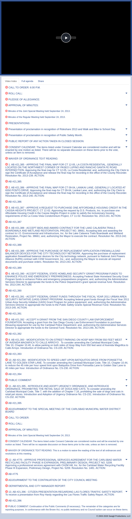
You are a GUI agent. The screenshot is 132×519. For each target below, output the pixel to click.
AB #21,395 (13, 403)
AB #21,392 (13, 333)
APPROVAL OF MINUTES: (22, 105)
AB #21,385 (13, 181)
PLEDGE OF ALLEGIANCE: (22, 99)
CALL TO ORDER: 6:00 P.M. (22, 87)
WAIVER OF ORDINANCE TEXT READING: (31, 158)
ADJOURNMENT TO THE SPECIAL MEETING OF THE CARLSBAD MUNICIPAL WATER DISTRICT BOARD (63, 410)
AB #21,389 (13, 267)
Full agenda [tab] (27, 81)
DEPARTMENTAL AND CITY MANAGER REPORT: (35, 486)
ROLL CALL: (14, 93)
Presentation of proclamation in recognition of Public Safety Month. (44, 135)
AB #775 (11, 474)
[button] (126, 94)
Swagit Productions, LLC (120, 516)
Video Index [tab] (11, 81)
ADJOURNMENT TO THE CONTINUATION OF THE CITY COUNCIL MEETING (51, 480)
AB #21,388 (13, 244)
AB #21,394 (13, 374)
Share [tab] (41, 81)
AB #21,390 (13, 290)
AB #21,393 (13, 354)
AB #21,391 (13, 313)
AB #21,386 (13, 201)
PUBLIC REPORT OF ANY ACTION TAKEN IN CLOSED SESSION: (44, 141)
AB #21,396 (13, 500)
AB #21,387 (13, 222)
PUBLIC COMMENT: (18, 380)
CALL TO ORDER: (17, 417)
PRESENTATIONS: (17, 123)
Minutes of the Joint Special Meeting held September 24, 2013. (37, 111)
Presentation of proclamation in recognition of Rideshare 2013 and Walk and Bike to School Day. (60, 129)
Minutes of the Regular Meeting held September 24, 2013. (35, 117)
